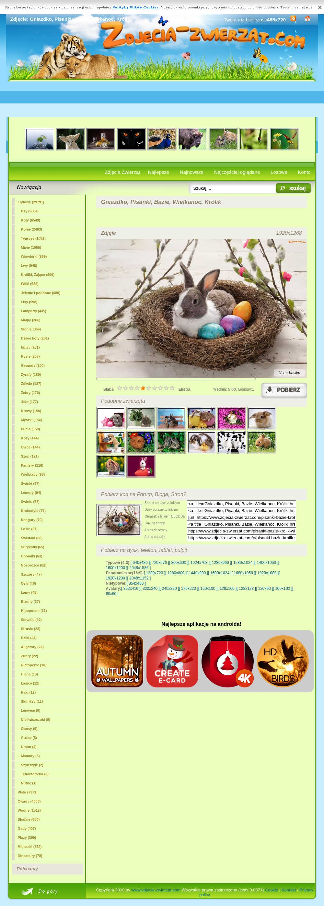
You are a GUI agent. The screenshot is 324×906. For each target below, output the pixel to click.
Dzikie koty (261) (35, 338)
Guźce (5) (29, 738)
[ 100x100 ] (282, 588)
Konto (304, 172)
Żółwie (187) (31, 384)
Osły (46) (28, 583)
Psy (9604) (30, 211)
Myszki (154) (31, 420)
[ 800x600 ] (178, 562)
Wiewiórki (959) (34, 256)
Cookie (271, 890)
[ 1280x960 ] (220, 562)
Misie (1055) (31, 247)
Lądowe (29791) (31, 202)
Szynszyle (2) (32, 765)
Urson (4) (29, 747)
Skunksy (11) (32, 701)
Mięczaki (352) (30, 847)
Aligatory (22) (32, 647)
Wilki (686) (30, 284)
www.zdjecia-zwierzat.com (155, 890)
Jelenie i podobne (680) (41, 293)
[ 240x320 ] (169, 588)
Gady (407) (27, 828)
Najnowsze (191, 172)
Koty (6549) (30, 220)
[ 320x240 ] (149, 588)
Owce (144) (30, 447)
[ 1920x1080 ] (267, 573)
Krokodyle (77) (33, 511)
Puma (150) (30, 429)
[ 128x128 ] (246, 588)
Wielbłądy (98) (33, 474)
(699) (37, 275)
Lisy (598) (29, 302)
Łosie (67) (29, 529)
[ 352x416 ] (130, 588)
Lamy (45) (29, 592)
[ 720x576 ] (159, 562)
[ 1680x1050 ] (243, 573)
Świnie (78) (30, 502)
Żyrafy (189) (31, 374)
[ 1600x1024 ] (220, 573)
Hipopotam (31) (34, 611)
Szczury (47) (31, 574)
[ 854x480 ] (136, 583)
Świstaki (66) (32, 538)
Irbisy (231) (30, 347)
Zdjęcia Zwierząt (122, 172)
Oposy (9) (29, 729)
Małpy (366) (30, 320)
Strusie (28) (30, 629)
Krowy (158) (31, 411)
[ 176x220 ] (188, 588)
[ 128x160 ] (227, 588)
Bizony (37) (30, 601)
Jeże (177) (29, 402)
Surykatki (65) (32, 547)
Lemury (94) (31, 493)
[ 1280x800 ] (176, 573)
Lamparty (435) (33, 311)
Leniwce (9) (30, 710)
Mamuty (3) (30, 756)
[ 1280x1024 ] (243, 562)
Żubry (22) (29, 656)
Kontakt (289, 890)
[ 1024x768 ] (199, 562)
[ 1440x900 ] (197, 573)
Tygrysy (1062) (33, 238)
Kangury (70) (32, 520)
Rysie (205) (30, 356)
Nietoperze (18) (34, 665)
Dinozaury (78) (30, 856)
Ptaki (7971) (28, 792)
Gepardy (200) (33, 365)
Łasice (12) (30, 683)
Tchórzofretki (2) (35, 774)
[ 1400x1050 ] (266, 562)
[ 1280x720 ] (154, 573)
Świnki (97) (30, 483)
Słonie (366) (31, 329)
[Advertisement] (162, 99)
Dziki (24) (29, 638)
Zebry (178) (30, 393)
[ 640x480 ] (140, 562)
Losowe (279, 172)
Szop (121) (30, 456)
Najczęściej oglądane (237, 172)
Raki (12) (28, 692)
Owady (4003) (29, 801)
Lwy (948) (29, 266)
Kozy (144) (30, 438)
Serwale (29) (31, 620)
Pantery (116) (32, 465)
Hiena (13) (29, 674)
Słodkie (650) (29, 819)
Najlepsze (158, 172)
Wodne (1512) (29, 810)
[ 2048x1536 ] (139, 568)
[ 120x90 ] (264, 588)
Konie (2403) (31, 229)
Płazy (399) (27, 838)
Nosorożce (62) (34, 565)
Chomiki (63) (31, 556)
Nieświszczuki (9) (35, 719)
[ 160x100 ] (207, 588)
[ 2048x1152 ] (139, 578)
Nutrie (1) (29, 783)
